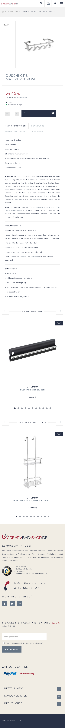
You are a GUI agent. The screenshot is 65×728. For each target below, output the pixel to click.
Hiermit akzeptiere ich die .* (24, 643)
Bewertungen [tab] (38, 126)
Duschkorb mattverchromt (21, 77)
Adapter (18, 199)
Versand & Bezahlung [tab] (15, 131)
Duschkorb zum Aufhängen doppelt (32, 501)
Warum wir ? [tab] (38, 131)
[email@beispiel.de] (24, 636)
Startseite (12, 12)
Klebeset (36, 199)
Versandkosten (22, 97)
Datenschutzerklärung (33, 643)
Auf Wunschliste (53, 114)
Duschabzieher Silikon (32, 390)
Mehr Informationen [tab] (15, 126)
